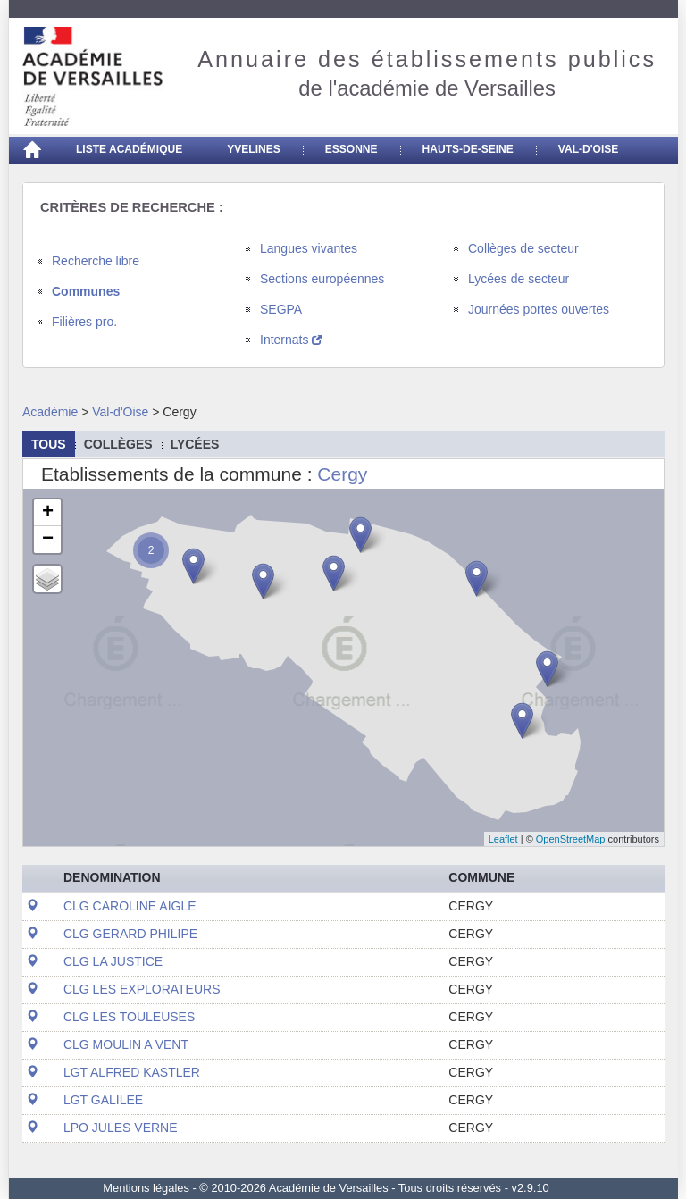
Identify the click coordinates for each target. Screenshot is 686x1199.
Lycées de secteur (518, 279)
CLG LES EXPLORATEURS (142, 989)
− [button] (48, 539)
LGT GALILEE (103, 1100)
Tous (48, 444)
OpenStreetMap (571, 839)
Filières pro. (84, 321)
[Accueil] (31, 150)
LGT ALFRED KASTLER (131, 1072)
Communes (86, 291)
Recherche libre (95, 261)
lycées (195, 444)
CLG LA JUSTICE (113, 961)
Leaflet (503, 839)
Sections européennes (322, 279)
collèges (118, 444)
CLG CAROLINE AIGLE (130, 906)
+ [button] (48, 512)
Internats (291, 339)
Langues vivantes (308, 248)
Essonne (351, 149)
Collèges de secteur (523, 248)
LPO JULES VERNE (120, 1127)
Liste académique (129, 149)
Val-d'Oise (588, 149)
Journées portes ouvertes (538, 309)
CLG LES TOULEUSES (129, 1017)
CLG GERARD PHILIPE (130, 933)
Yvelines (253, 149)
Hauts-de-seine (468, 149)
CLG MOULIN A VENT (125, 1044)
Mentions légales (146, 1188)
